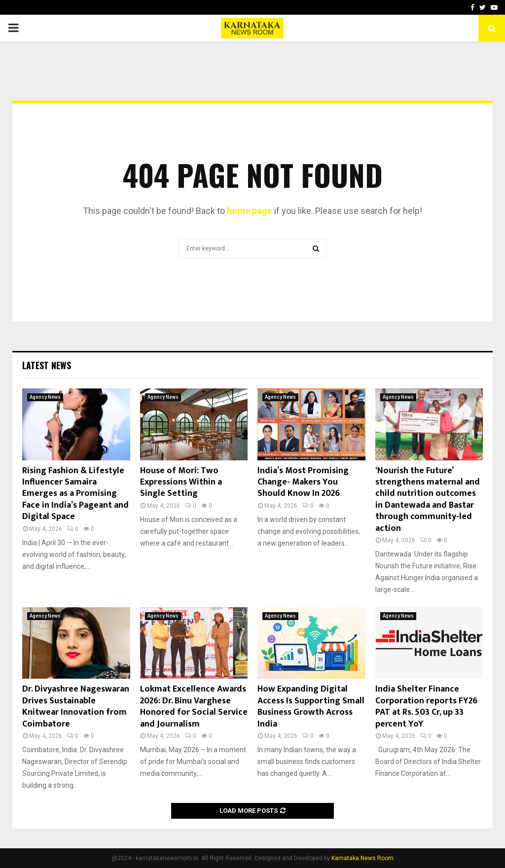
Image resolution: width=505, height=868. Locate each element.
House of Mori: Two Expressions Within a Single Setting (181, 482)
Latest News (46, 365)
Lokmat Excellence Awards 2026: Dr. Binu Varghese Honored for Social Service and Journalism (194, 706)
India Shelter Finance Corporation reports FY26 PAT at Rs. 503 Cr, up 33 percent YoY (426, 706)
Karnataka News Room (362, 858)
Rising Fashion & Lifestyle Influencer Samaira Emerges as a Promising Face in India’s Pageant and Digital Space (75, 493)
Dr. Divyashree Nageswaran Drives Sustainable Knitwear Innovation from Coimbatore (75, 706)
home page (249, 211)
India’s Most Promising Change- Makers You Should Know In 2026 (303, 482)
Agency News (45, 397)
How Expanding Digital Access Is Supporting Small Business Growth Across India (310, 706)
